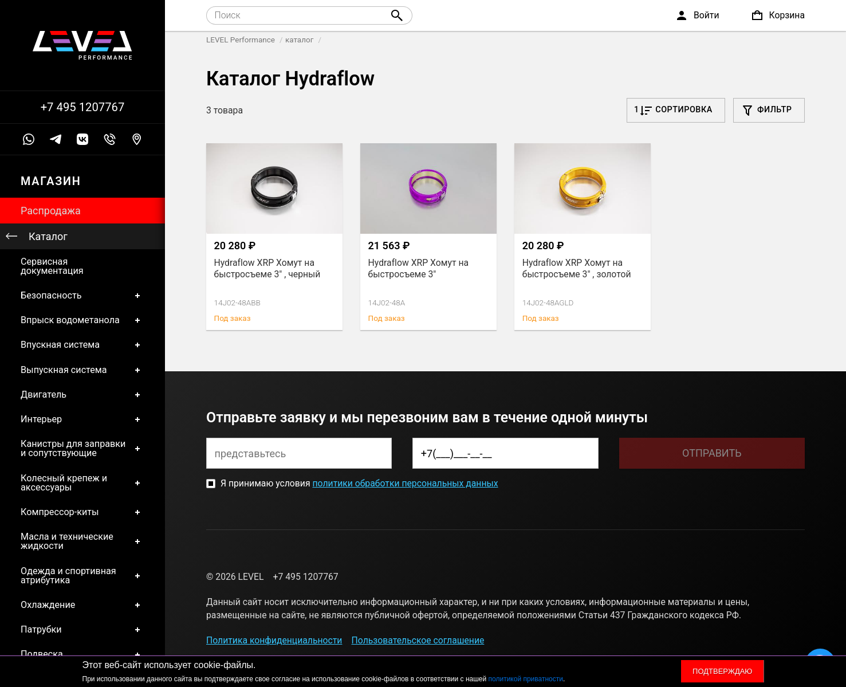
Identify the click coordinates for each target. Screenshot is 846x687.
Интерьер (82, 419)
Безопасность (82, 295)
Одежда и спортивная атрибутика (82, 575)
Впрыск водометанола (82, 320)
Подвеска (82, 654)
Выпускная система (82, 370)
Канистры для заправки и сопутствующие (82, 449)
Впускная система (82, 345)
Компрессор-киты (82, 512)
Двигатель (82, 394)
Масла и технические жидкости (82, 542)
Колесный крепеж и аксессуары (82, 483)
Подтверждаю (722, 671)
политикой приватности (526, 679)
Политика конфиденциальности (274, 640)
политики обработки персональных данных (405, 483)
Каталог (48, 236)
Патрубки (82, 630)
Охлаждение (82, 605)
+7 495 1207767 (83, 107)
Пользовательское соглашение (418, 640)
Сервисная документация (52, 266)
